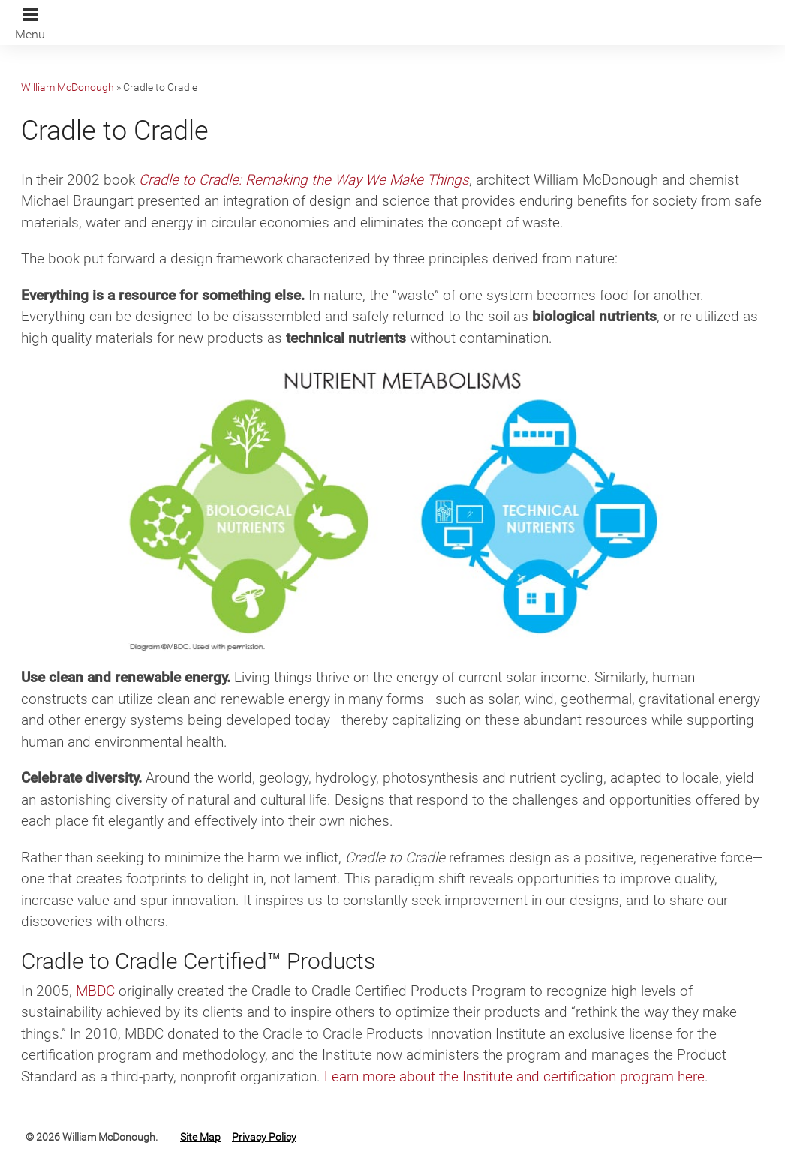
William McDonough (67, 87)
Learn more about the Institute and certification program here (514, 1076)
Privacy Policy (264, 1137)
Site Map (200, 1137)
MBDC (95, 991)
